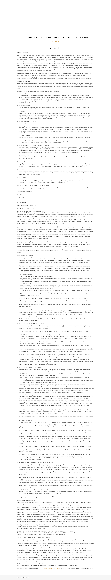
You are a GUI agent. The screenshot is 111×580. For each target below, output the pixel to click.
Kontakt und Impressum (80, 37)
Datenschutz (56, 41)
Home (23, 37)
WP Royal (27, 577)
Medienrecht (20, 570)
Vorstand (57, 37)
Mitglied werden (46, 37)
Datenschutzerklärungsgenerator (52, 568)
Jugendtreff (66, 37)
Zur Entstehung (33, 37)
